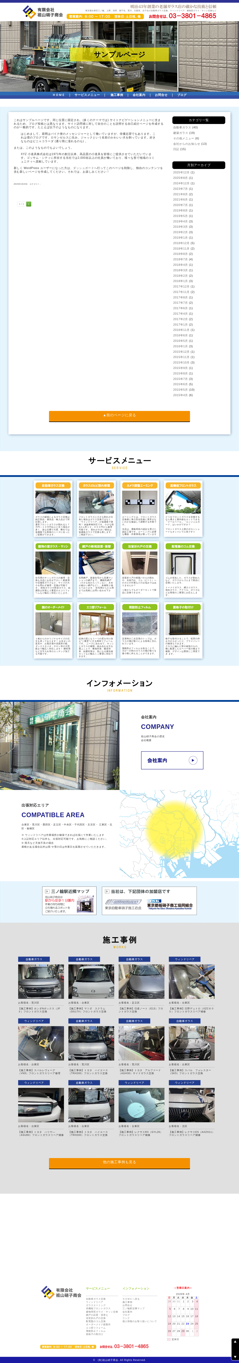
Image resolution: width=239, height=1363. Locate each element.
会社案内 (139, 95)
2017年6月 (180, 308)
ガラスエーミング (96, 1305)
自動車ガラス (182, 127)
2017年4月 (180, 313)
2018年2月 (180, 275)
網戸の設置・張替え (97, 1315)
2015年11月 (181, 357)
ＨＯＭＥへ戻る (131, 1299)
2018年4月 (180, 264)
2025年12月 (181, 172)
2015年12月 (181, 351)
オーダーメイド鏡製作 (98, 1324)
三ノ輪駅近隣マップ (133, 1308)
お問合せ (161, 95)
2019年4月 (180, 221)
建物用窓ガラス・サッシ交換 (102, 1311)
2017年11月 (181, 291)
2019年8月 (180, 210)
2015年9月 (180, 368)
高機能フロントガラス (98, 1308)
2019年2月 (180, 232)
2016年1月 (180, 346)
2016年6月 (180, 335)
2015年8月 (180, 373)
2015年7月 (180, 378)
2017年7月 (180, 302)
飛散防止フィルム (96, 1331)
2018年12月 (181, 243)
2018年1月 (180, 281)
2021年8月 (180, 194)
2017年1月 (180, 324)
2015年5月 (180, 389)
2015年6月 (180, 384)
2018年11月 (181, 248)
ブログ (182, 95)
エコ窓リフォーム (96, 1327)
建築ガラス (180, 132)
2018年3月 (180, 270)
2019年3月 (180, 226)
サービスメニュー (87, 95)
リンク (126, 1318)
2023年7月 (180, 188)
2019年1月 (180, 237)
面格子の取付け (94, 1334)
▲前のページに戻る (119, 415)
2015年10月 (181, 362)
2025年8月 (180, 177)
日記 (176, 149)
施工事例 (117, 95)
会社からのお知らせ (186, 143)
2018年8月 (180, 253)
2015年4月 (180, 395)
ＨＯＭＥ (58, 95)
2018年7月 (180, 259)
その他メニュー (183, 138)
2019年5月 (180, 215)
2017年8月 (180, 297)
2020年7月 (180, 205)
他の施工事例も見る (119, 1162)
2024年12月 (181, 183)
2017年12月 (181, 286)
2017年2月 (180, 319)
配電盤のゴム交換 (96, 1321)
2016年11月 (181, 329)
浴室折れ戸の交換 (96, 1318)
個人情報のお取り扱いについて (139, 1321)
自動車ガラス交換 (96, 1299)
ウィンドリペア (94, 1302)
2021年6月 (180, 199)
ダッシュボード (83, 167)
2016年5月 (180, 340)
